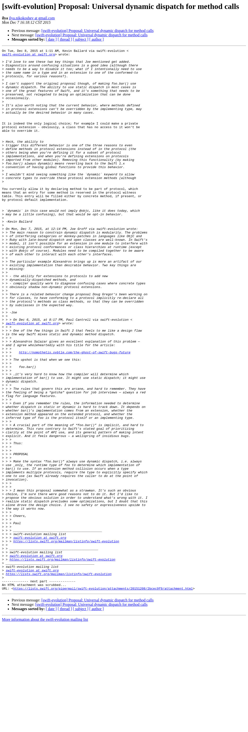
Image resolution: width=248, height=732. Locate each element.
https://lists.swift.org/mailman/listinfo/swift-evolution (66, 640)
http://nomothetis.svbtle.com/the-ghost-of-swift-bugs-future (74, 413)
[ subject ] (80, 39)
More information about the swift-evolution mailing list (45, 728)
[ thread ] (65, 39)
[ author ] (96, 39)
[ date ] (51, 39)
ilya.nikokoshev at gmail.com (32, 18)
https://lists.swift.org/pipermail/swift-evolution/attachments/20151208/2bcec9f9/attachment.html (103, 696)
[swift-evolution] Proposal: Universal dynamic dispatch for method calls (97, 31)
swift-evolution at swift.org (28, 56)
